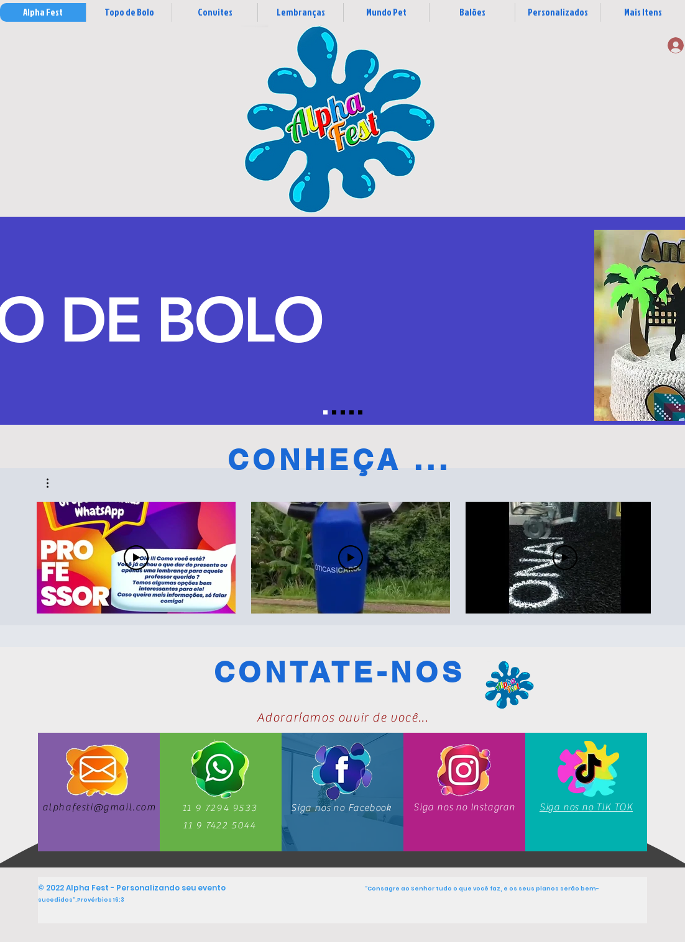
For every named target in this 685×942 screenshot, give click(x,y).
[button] (54, 483)
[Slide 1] (325, 412)
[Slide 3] (343, 412)
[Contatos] (509, 684)
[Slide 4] (351, 412)
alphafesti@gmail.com (99, 807)
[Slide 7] (360, 412)
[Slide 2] (334, 412)
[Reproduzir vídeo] (136, 557)
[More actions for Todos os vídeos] (54, 483)
